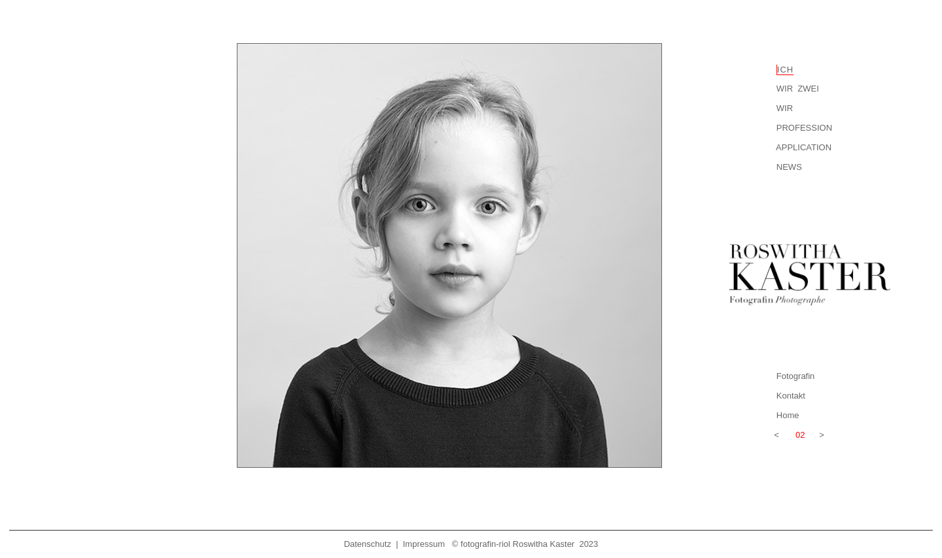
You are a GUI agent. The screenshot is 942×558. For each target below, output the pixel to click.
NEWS (789, 167)
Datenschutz (367, 544)
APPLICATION (803, 147)
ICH (785, 69)
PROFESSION (804, 128)
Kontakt (790, 396)
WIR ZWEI (796, 88)
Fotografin (795, 376)
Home (787, 415)
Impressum (424, 544)
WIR (784, 108)
